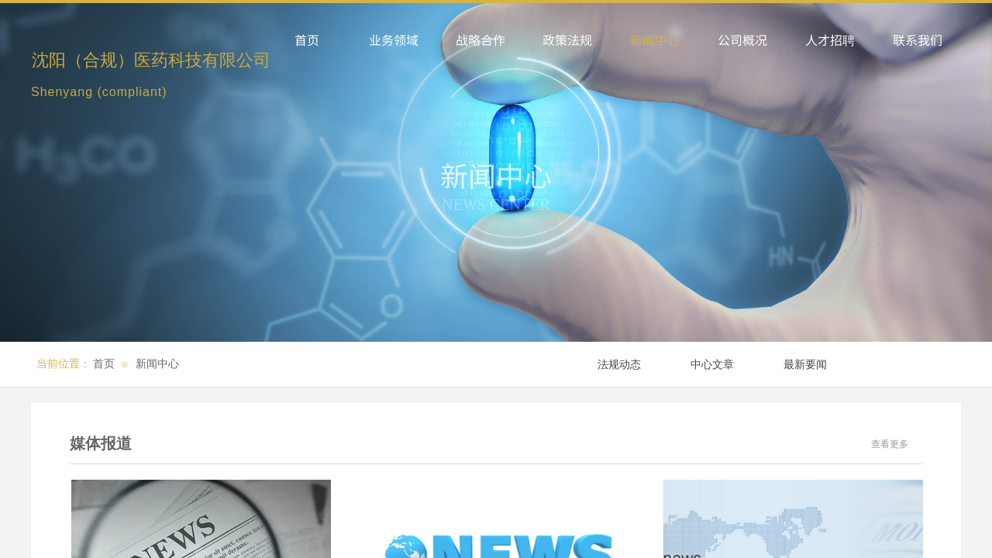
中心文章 (712, 364)
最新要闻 (805, 364)
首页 (104, 364)
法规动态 (619, 364)
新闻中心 (157, 364)
